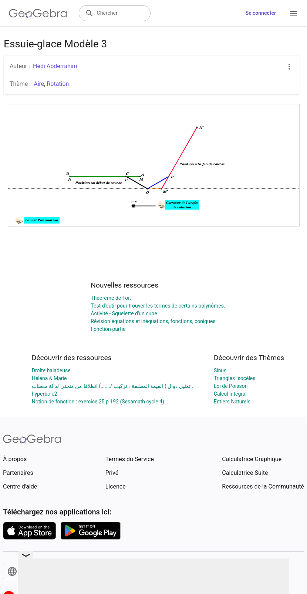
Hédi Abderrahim (55, 66)
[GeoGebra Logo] (38, 13)
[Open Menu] (293, 13)
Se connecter (260, 13)
